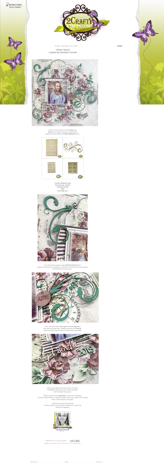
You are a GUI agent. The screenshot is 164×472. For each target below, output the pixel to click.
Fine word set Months (75, 443)
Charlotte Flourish (56, 443)
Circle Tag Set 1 (65, 443)
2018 (50, 443)
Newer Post (33, 462)
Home (66, 462)
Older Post (99, 462)
